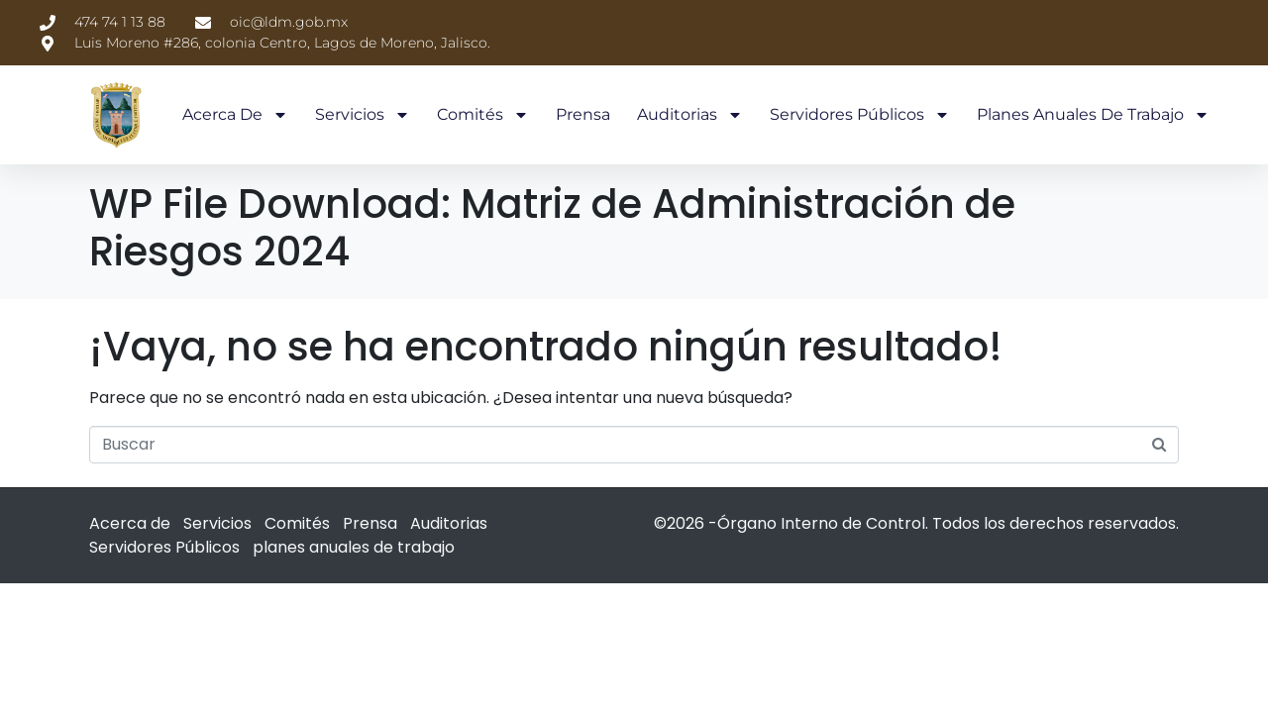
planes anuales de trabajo (1093, 115)
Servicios (362, 115)
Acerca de (235, 115)
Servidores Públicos (860, 115)
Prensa (583, 114)
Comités (483, 115)
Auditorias (690, 115)
